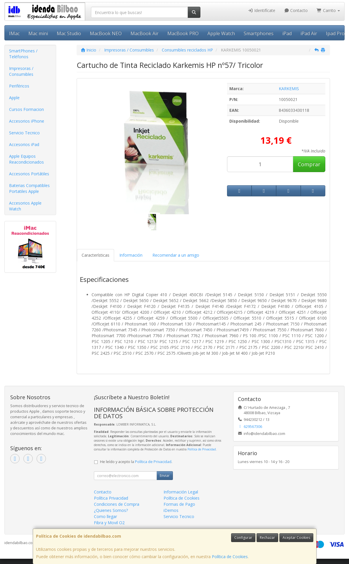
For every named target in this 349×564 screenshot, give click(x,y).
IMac (14, 33)
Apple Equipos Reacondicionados (26, 159)
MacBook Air (144, 33)
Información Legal (181, 492)
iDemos (171, 510)
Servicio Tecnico (24, 133)
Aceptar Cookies (296, 537)
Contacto (296, 10)
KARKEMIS (289, 88)
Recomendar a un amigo (175, 255)
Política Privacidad (111, 498)
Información (130, 255)
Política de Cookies (230, 556)
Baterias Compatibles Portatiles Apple (29, 188)
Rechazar (267, 537)
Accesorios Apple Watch (25, 206)
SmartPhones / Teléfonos (23, 53)
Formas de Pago (179, 504)
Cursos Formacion (26, 109)
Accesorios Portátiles (29, 173)
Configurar (243, 537)
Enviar (165, 475)
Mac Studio (69, 33)
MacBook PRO (183, 33)
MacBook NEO (106, 33)
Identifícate (261, 10)
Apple (14, 97)
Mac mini (38, 33)
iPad (287, 33)
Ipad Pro (335, 33)
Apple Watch (221, 33)
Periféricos (19, 86)
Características (95, 255)
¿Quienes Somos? (111, 510)
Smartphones (259, 33)
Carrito (328, 10)
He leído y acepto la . (136, 461)
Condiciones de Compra (116, 504)
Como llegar (105, 516)
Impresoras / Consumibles (21, 71)
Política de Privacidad (202, 449)
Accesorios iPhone (26, 121)
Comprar (309, 164)
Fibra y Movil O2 (109, 522)
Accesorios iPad (24, 144)
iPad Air (308, 33)
